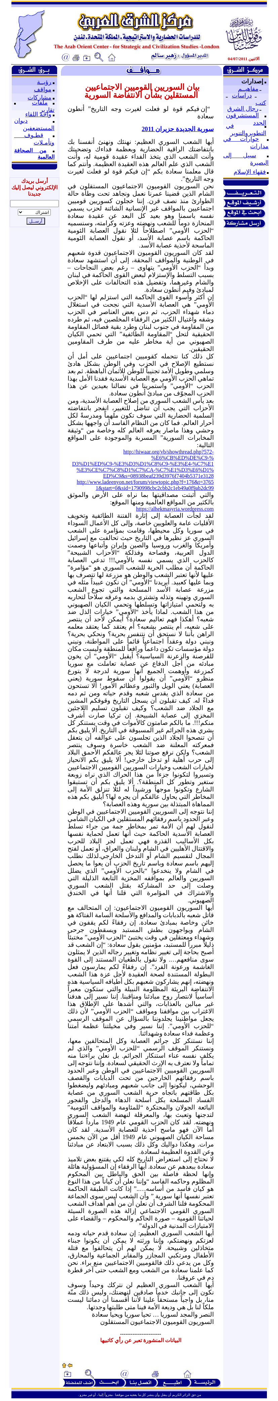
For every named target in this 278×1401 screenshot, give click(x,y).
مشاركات (39, 97)
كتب (260, 103)
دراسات (242, 95)
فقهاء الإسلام (250, 171)
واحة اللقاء (38, 114)
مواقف (42, 89)
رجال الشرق (243, 108)
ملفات (40, 102)
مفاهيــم (248, 88)
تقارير (47, 110)
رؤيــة (44, 82)
